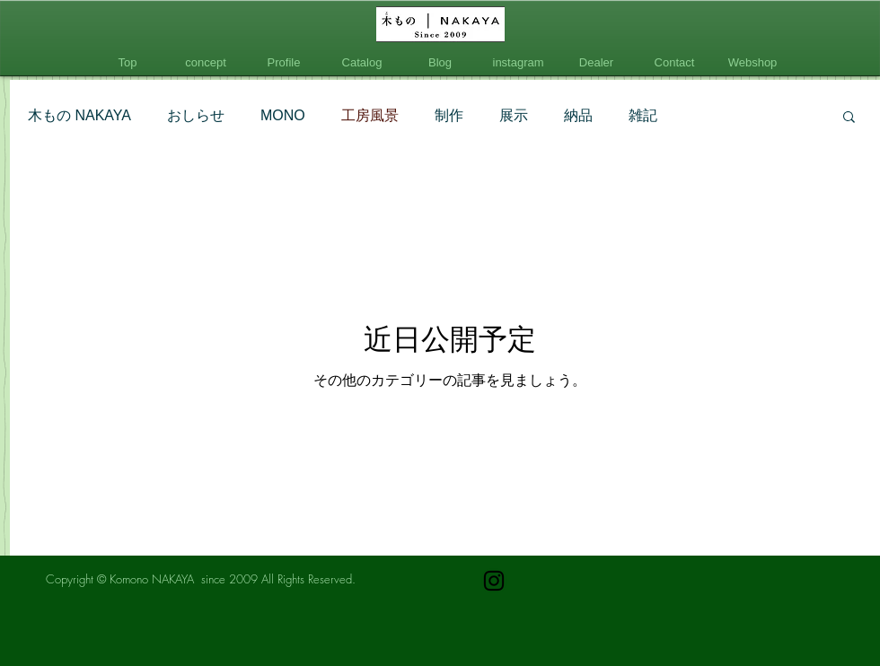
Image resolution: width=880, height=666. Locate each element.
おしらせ (195, 115)
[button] (849, 118)
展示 (513, 115)
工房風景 (370, 115)
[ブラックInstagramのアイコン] (493, 580)
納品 (578, 115)
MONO (282, 115)
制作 (449, 115)
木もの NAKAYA (79, 115)
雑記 (643, 115)
